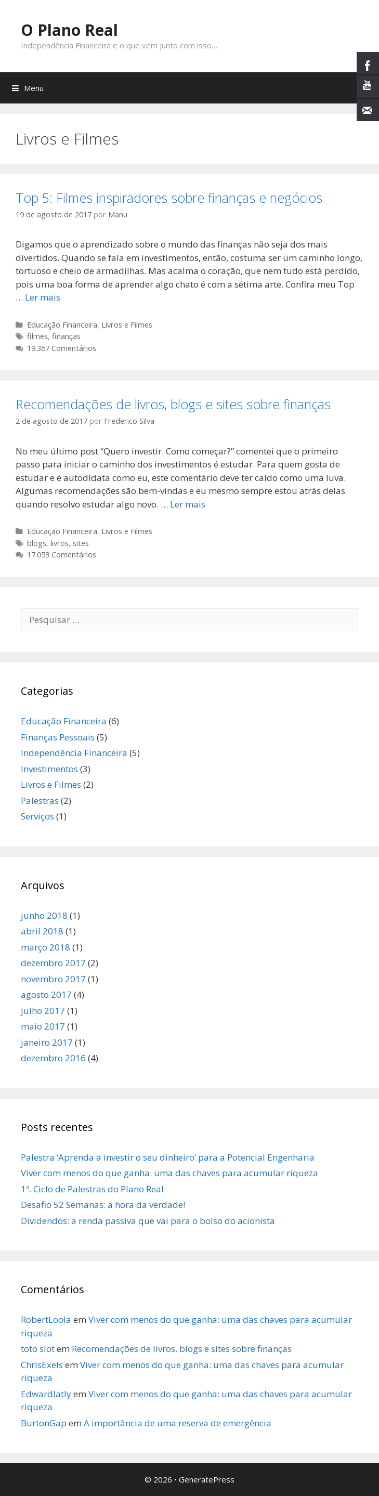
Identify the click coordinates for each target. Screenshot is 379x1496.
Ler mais (42, 297)
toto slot (38, 1349)
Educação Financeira (62, 325)
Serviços (37, 816)
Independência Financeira (74, 753)
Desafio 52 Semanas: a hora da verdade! (103, 1205)
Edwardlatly (46, 1394)
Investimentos (49, 769)
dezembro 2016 (53, 1058)
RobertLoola (46, 1319)
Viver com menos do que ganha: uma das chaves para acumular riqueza (169, 1173)
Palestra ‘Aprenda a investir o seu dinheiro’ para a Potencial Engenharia (168, 1157)
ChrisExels (42, 1365)
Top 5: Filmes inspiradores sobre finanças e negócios (169, 197)
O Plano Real (69, 30)
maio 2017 (43, 1026)
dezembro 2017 (53, 963)
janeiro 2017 (47, 1042)
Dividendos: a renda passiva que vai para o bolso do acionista (148, 1221)
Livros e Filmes (126, 325)
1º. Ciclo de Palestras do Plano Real (92, 1189)
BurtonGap (44, 1423)
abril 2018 (42, 931)
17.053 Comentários (61, 555)
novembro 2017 (53, 979)
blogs (36, 543)
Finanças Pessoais (58, 737)
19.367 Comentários (61, 348)
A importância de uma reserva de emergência (177, 1423)
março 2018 (45, 947)
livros (59, 543)
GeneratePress (206, 1479)
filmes (37, 336)
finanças (66, 336)
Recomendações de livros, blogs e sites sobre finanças (173, 404)
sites (81, 543)
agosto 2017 (46, 994)
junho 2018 (44, 915)
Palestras (40, 800)
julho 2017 (43, 1011)
